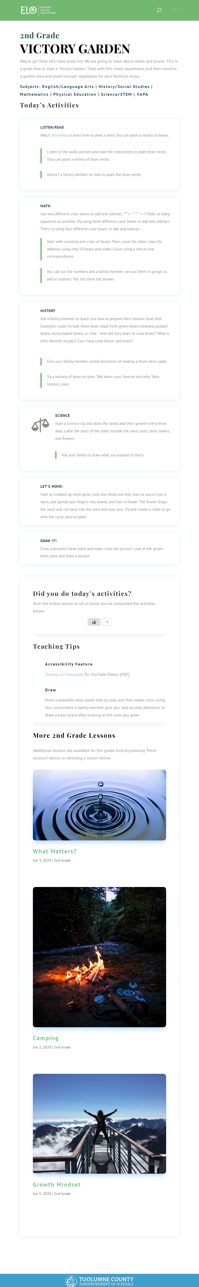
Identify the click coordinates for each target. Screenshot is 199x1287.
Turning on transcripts (64, 674)
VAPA (142, 94)
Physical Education (74, 94)
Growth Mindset (57, 1184)
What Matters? (55, 851)
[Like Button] (94, 622)
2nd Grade (40, 35)
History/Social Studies (124, 86)
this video (59, 135)
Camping (46, 1038)
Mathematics (34, 94)
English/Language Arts (68, 86)
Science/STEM (116, 94)
